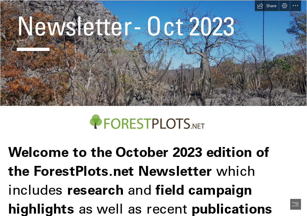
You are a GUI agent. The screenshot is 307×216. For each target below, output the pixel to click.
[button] (267, 5)
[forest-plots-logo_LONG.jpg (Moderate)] (153, 122)
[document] (153, 108)
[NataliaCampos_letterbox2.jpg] (153, 53)
